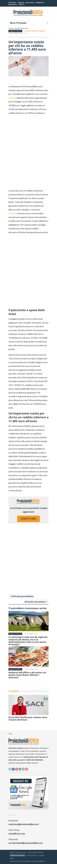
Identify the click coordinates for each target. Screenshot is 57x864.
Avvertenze (30, 2)
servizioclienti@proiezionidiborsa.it (25, 843)
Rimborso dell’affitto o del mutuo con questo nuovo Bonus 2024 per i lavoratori (27, 675)
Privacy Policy (32, 855)
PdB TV (21, 4)
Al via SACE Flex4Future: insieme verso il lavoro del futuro (27, 718)
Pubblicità (40, 2)
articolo (12, 97)
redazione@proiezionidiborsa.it (23, 824)
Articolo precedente (22, 596)
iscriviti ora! (28, 518)
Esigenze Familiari (21, 28)
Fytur (42, 861)
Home (10, 28)
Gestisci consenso (17, 855)
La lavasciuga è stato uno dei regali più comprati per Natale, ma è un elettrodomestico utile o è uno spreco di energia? (28, 641)
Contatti (21, 2)
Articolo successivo (35, 601)
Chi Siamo (12, 2)
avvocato (12, 213)
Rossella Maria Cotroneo (34, 31)
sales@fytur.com (16, 833)
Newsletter (12, 4)
